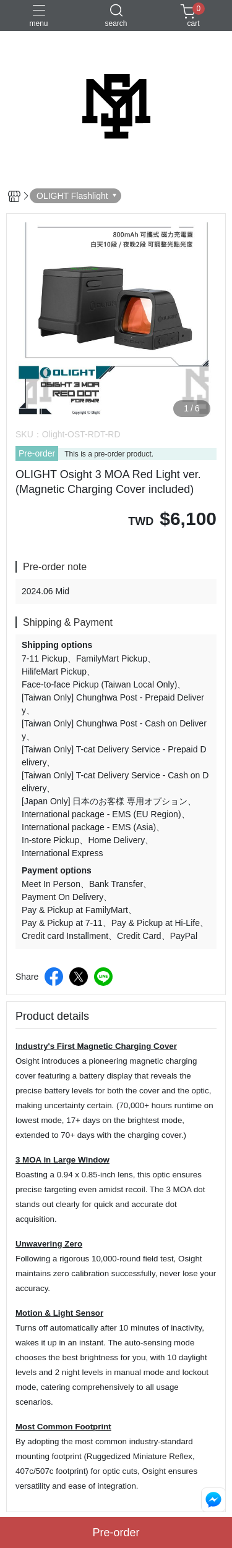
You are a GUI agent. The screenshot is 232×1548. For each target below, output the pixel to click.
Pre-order (37, 453)
